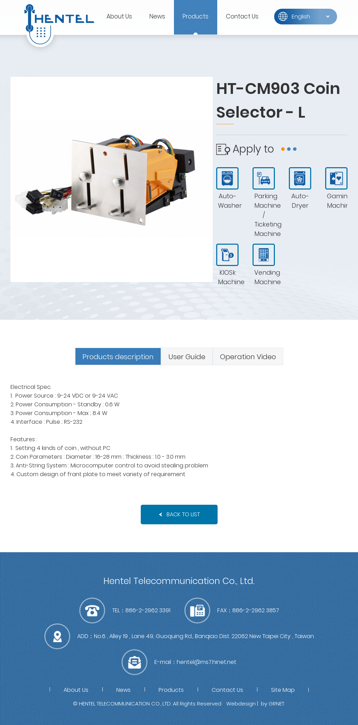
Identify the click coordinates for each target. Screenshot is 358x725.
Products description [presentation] (118, 357)
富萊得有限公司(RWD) (59, 24)
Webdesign (241, 703)
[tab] (118, 356)
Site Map (283, 690)
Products (196, 16)
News (157, 16)
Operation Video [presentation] (248, 357)
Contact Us (242, 16)
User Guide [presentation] (186, 357)
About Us (119, 16)
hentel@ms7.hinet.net (206, 662)
